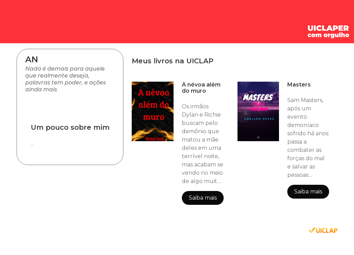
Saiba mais (203, 197)
